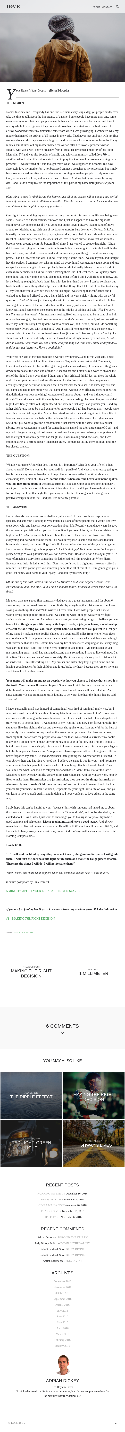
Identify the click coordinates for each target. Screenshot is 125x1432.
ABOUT (96, 7)
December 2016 (62, 1281)
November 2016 (62, 1287)
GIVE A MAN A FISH (51, 1205)
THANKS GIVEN (51, 1211)
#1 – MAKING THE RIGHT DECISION (30, 918)
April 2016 (62, 1328)
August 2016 (62, 1304)
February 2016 (62, 1339)
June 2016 (62, 1316)
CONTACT (107, 7)
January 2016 (62, 1345)
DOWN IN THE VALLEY (73, 1237)
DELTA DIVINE (75, 1249)
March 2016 (62, 1334)
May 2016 (62, 1322)
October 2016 (62, 1293)
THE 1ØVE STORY (52, 1199)
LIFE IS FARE (51, 1217)
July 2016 (62, 1310)
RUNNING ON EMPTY (51, 1193)
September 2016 (62, 1298)
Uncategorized (24, 932)
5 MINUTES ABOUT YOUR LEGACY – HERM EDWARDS (43, 891)
